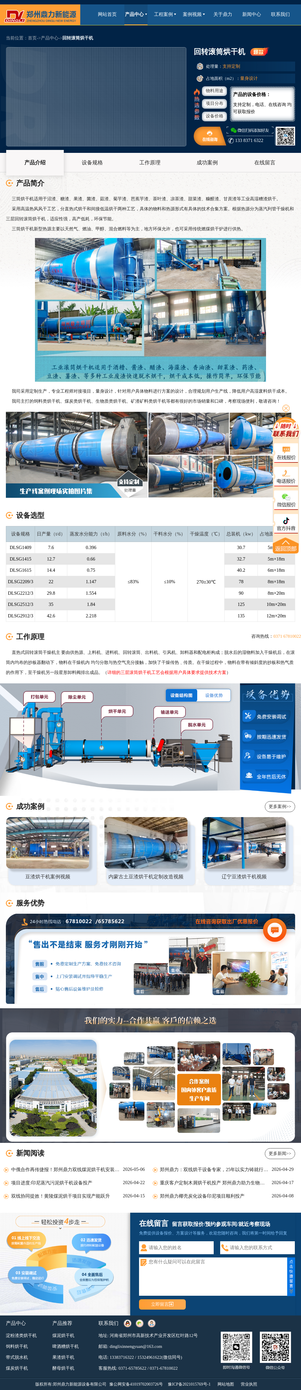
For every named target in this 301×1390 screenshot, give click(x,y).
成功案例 (207, 163)
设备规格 (92, 163)
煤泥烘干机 (63, 1335)
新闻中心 (251, 14)
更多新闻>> (280, 1153)
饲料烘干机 (17, 1346)
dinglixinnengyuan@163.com (136, 1346)
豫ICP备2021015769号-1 (189, 1384)
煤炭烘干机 (17, 1368)
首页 (32, 38)
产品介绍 (35, 163)
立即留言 (160, 1304)
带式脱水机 (17, 1357)
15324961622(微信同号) (159, 1357)
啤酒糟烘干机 (65, 1346)
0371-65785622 (132, 1368)
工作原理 (149, 163)
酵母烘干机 (63, 1368)
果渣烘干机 (63, 1357)
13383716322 (122, 1357)
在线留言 (264, 163)
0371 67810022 (287, 636)
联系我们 (280, 14)
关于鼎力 (222, 14)
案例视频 (194, 14)
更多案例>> (280, 806)
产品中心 (136, 14)
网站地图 (226, 1384)
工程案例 (165, 14)
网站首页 (107, 14)
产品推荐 (62, 1323)
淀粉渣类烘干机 (21, 1335)
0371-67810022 (164, 1368)
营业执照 (249, 1384)
